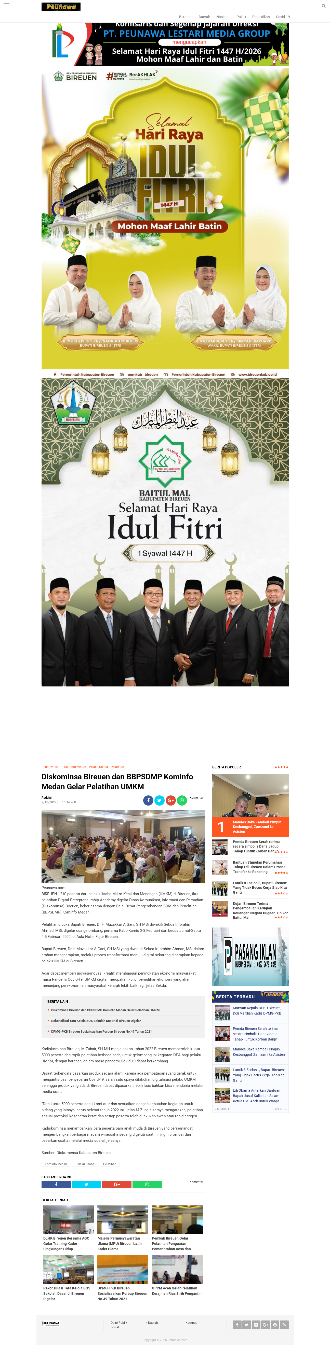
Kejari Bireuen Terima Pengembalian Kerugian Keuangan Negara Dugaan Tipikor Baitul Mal (260, 911)
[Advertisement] (165, 724)
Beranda (186, 17)
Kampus (191, 1323)
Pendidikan (261, 17)
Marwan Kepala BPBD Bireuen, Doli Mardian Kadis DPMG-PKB (257, 1010)
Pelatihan (117, 767)
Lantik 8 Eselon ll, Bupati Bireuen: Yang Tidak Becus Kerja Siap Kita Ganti (260, 887)
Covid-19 (283, 17)
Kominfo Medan (75, 767)
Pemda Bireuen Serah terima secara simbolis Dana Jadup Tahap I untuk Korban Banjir (256, 846)
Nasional (223, 17)
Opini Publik (119, 1323)
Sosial (115, 1327)
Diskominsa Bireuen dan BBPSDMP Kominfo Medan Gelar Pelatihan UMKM (117, 781)
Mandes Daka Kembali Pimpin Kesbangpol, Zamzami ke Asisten (259, 1052)
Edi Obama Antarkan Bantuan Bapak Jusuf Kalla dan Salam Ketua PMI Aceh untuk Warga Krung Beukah (256, 1095)
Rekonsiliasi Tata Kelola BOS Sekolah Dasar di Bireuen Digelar (96, 1021)
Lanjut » (279, 1109)
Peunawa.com (51, 767)
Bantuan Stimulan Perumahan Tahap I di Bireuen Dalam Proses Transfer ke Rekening (259, 867)
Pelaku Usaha (98, 767)
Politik (241, 17)
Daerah (204, 17)
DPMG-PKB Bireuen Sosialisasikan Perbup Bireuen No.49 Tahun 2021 (101, 1031)
